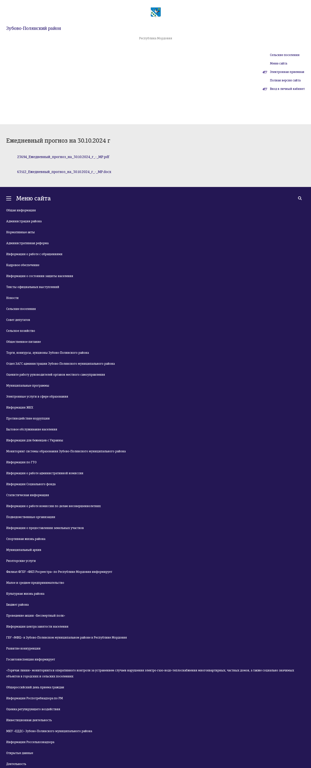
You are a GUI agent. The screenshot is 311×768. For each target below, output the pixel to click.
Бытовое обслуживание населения (31, 429)
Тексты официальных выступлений (32, 287)
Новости (12, 298)
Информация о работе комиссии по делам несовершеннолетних (53, 506)
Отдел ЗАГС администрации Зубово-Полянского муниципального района (60, 363)
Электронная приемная (287, 72)
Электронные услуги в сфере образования (37, 396)
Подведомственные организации (30, 517)
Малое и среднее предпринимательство (35, 583)
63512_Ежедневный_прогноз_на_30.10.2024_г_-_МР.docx (64, 172)
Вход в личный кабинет (287, 89)
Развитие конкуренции (23, 648)
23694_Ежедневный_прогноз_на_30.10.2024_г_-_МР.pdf (63, 157)
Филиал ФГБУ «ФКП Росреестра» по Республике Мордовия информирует (59, 572)
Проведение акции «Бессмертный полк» (35, 615)
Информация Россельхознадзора (30, 742)
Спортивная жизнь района (25, 539)
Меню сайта (278, 63)
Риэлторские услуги (21, 561)
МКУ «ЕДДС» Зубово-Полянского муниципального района (49, 731)
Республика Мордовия (155, 38)
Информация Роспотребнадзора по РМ (34, 698)
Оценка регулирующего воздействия (33, 709)
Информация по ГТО (21, 462)
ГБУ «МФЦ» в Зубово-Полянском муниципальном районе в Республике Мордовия (66, 637)
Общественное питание (23, 342)
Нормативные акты (20, 232)
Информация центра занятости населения (37, 626)
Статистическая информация (27, 495)
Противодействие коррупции (28, 418)
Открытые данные (19, 753)
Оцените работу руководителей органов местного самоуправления (55, 374)
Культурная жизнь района (25, 593)
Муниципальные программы (27, 385)
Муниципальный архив (23, 550)
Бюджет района (17, 604)
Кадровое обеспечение (22, 265)
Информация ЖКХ (19, 407)
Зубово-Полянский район (33, 28)
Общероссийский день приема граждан (35, 687)
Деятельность (16, 764)
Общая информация (21, 210)
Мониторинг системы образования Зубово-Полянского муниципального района (66, 451)
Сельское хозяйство (20, 331)
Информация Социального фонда (30, 484)
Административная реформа (27, 243)
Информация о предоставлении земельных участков (45, 528)
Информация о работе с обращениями (34, 254)
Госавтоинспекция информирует (30, 659)
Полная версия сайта (285, 80)
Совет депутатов (18, 320)
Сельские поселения (285, 55)
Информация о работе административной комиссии (44, 473)
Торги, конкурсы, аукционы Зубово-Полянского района (47, 352)
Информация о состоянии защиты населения (39, 276)
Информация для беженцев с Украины (34, 440)
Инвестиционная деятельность (29, 720)
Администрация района (24, 221)
